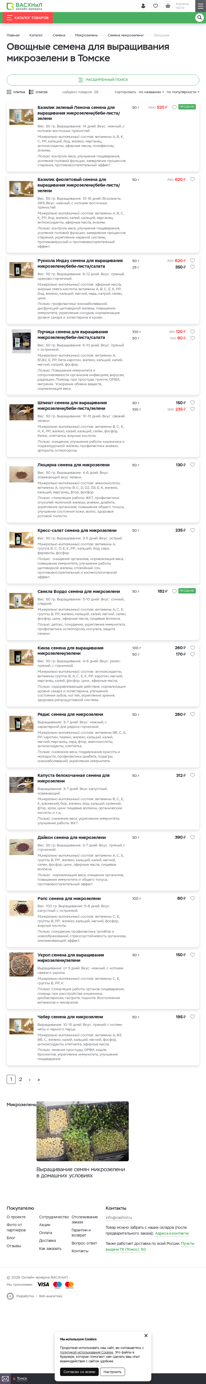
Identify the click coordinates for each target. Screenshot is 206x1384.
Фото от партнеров (16, 1263)
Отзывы (14, 1282)
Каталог (36, 35)
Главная (13, 35)
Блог (11, 1274)
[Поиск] (199, 17)
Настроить (113, 1372)
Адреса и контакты (172, 1269)
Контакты (80, 1287)
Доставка (47, 1276)
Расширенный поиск (103, 80)
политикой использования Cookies (86, 1352)
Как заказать (50, 1284)
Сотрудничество (54, 1252)
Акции (44, 1260)
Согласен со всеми (79, 1372)
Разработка (25, 1332)
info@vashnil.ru (119, 1253)
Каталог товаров (28, 17)
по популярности (181, 92)
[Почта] (5, 1378)
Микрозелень (86, 35)
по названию (150, 92)
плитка (19, 92)
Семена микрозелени (126, 35)
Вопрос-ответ (84, 1279)
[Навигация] (200, 6)
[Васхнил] (25, 6)
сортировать (125, 92)
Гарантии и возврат (81, 1269)
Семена (59, 35)
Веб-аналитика (50, 1332)
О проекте (16, 1252)
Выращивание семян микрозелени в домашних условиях (75, 1204)
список (42, 92)
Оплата (45, 1268)
